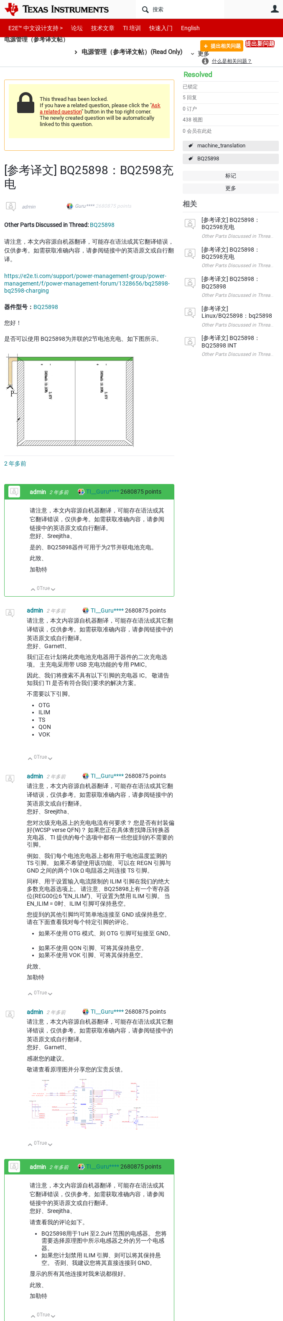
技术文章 (97, 28)
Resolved (198, 74)
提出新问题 (260, 43)
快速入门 (152, 28)
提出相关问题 (220, 47)
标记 (230, 176)
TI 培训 (124, 28)
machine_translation (221, 145)
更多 (230, 188)
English (180, 28)
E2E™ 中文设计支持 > (33, 28)
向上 (33, 590)
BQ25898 (208, 158)
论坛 (72, 28)
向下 (53, 590)
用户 (274, 9)
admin (29, 207)
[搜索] (180, 9)
